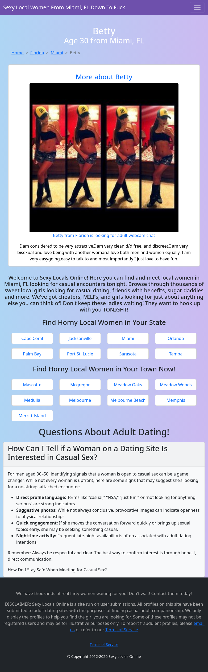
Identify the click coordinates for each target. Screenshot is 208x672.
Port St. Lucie (80, 354)
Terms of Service (121, 630)
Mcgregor (80, 385)
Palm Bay (32, 354)
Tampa (175, 354)
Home (17, 53)
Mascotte (32, 385)
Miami (57, 53)
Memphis (176, 400)
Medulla (32, 400)
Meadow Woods (176, 385)
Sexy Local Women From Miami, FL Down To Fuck (64, 7)
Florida (37, 53)
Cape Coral (32, 338)
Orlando (176, 338)
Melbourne (80, 400)
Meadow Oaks (128, 385)
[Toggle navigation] (197, 7)
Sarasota (127, 354)
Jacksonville (80, 338)
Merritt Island (32, 416)
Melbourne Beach (128, 400)
